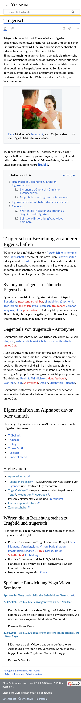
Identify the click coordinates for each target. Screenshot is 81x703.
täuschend (66, 301)
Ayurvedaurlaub (18, 476)
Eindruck (29, 550)
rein (11, 341)
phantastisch (31, 310)
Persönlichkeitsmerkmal (62, 252)
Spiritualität (56, 499)
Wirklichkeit (38, 378)
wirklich (38, 341)
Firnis (40, 550)
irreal (35, 305)
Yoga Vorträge (17, 490)
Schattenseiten (66, 257)
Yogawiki (19, 4)
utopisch (45, 305)
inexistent (23, 301)
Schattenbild (16, 555)
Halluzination (57, 546)
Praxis (43, 572)
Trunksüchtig (16, 448)
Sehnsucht (37, 134)
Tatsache (69, 382)
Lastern (28, 261)
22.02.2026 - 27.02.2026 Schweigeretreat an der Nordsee (38, 602)
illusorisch (10, 301)
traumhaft (58, 305)
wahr (19, 341)
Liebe (11, 134)
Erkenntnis (56, 382)
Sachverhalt (30, 382)
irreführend (11, 305)
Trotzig (12, 444)
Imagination (15, 550)
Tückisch (13, 452)
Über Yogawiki (25, 698)
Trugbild (43, 164)
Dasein (44, 382)
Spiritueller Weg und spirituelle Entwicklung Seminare (38, 595)
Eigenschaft (17, 257)
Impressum (42, 698)
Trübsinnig (14, 435)
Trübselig (14, 439)
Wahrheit (9, 382)
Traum (58, 550)
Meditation (25, 494)
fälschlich (25, 305)
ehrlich (27, 341)
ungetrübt (10, 345)
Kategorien (9, 670)
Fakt (19, 382)
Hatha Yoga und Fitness (23, 503)
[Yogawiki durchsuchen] (42, 11)
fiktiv (19, 310)
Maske (49, 550)
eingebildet (52, 301)
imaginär (9, 310)
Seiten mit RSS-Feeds (28, 670)
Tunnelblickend (17, 457)
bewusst (49, 341)
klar (6, 341)
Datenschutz (9, 698)
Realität (25, 378)
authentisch (63, 341)
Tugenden (14, 486)
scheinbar (37, 301)
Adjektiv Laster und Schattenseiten (23, 674)
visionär (71, 305)
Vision (44, 546)
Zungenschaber (18, 507)
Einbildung (31, 555)
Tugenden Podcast (19, 481)
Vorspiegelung (30, 546)
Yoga (11, 494)
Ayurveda (41, 494)
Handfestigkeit (57, 378)
